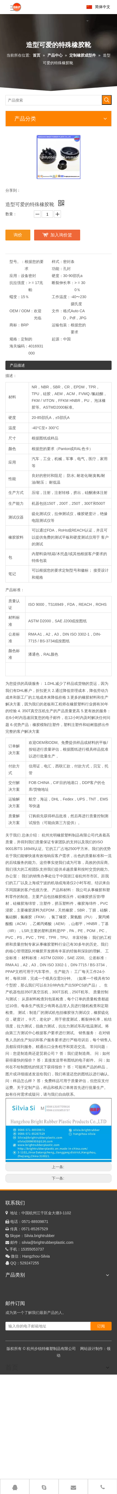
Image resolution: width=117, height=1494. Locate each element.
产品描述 (17, 365)
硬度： (57, 276)
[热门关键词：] (107, 100)
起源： (57, 339)
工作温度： (61, 297)
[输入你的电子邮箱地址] (53, 1326)
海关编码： (18, 346)
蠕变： (15, 297)
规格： (15, 339)
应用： (15, 276)
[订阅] (101, 1326)
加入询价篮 (61, 235)
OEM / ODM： (21, 311)
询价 (18, 235)
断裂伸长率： (63, 283)
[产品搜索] (53, 100)
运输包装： (61, 325)
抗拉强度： (18, 283)
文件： (57, 311)
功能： (57, 268)
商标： (15, 325)
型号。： (17, 261)
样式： (57, 261)
